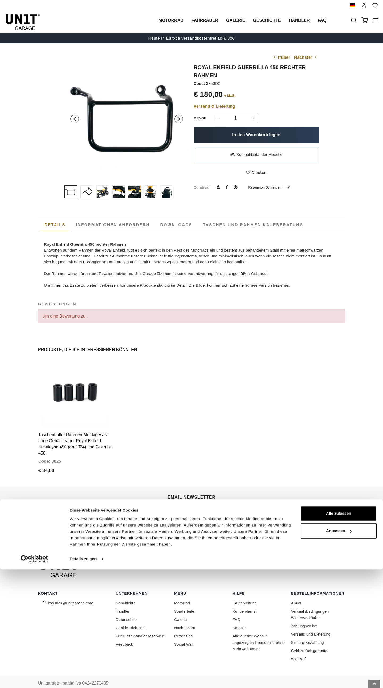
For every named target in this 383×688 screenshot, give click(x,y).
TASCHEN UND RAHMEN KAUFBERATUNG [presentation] (253, 224)
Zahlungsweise (304, 617)
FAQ (236, 610)
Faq (322, 20)
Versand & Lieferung (214, 106)
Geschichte (267, 20)
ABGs (296, 594)
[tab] (55, 224)
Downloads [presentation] (176, 224)
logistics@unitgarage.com (70, 594)
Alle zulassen (338, 632)
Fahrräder (205, 20)
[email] (192, 513)
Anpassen (339, 649)
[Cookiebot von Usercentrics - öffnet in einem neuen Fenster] (34, 678)
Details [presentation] (54, 224)
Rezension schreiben (273, 187)
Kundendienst (244, 602)
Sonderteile (184, 602)
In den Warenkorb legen (256, 134)
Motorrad (171, 20)
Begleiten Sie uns (253, 512)
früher (281, 57)
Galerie (235, 20)
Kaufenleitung (244, 594)
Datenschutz (127, 610)
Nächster (306, 57)
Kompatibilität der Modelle (256, 154)
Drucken (256, 172)
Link (221, 524)
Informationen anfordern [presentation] (113, 224)
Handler (299, 20)
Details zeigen (83, 677)
